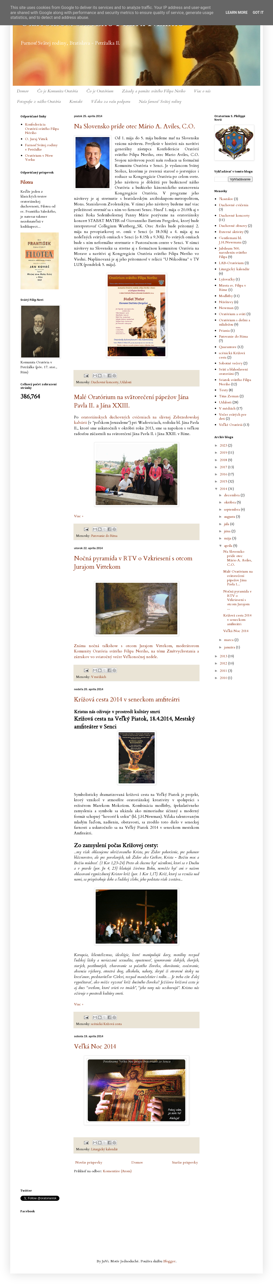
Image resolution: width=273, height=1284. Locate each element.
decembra (232, 495)
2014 (224, 488)
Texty (223, 390)
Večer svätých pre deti (232, 416)
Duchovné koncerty (105, 382)
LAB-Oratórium (231, 263)
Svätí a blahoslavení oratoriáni (233, 371)
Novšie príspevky (88, 1162)
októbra (230, 502)
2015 (224, 481)
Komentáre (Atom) (117, 1171)
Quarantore (228, 346)
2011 (224, 670)
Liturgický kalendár (104, 1149)
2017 (224, 467)
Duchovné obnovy (233, 225)
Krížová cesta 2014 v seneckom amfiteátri (127, 699)
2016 (224, 474)
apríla (228, 545)
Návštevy (226, 302)
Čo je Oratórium (99, 91)
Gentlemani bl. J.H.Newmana (230, 240)
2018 (224, 460)
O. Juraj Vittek (36, 139)
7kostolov (226, 198)
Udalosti (125, 382)
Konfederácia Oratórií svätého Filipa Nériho (42, 128)
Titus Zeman (229, 396)
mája (228, 538)
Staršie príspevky (185, 1162)
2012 (224, 663)
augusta (230, 516)
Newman (226, 307)
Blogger (169, 1261)
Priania (224, 330)
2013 (224, 656)
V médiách (98, 677)
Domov (23, 91)
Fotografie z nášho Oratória (39, 101)
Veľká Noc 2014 (95, 1046)
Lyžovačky (227, 279)
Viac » (78, 516)
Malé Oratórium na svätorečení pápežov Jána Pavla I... (238, 578)
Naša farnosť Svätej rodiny (160, 101)
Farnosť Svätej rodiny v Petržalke (41, 147)
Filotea (26, 182)
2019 (224, 452)
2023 (224, 445)
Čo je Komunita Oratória (57, 91)
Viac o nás (202, 91)
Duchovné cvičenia (233, 205)
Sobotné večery (230, 363)
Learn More (236, 12)
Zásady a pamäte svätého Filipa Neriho (153, 91)
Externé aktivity (231, 231)
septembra (232, 509)
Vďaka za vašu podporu (110, 101)
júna (227, 531)
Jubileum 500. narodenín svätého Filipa (233, 253)
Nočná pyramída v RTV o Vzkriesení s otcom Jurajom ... (237, 600)
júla (227, 524)
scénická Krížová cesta (106, 1024)
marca (229, 639)
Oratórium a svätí (232, 314)
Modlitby (226, 295)
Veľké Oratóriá (230, 424)
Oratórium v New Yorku (39, 157)
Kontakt (75, 101)
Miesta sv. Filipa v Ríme (232, 287)
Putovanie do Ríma (104, 536)
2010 (224, 677)
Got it (258, 12)
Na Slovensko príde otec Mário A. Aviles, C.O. (134, 126)
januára (230, 647)
